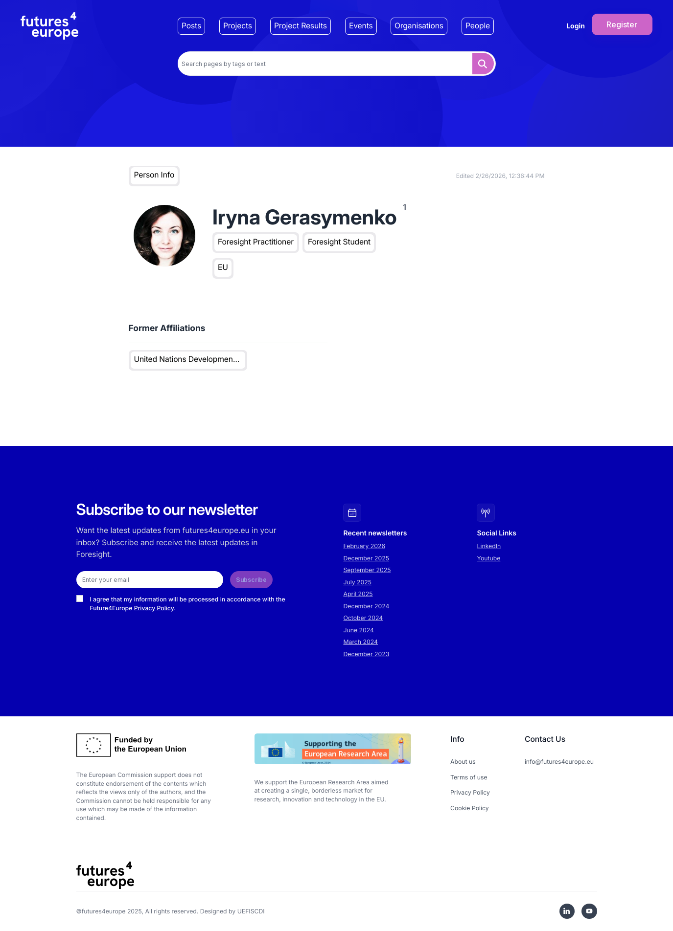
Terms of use (468, 777)
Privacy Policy (154, 608)
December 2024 (367, 606)
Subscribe (251, 579)
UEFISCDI (251, 911)
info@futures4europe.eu (559, 761)
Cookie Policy (469, 808)
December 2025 (367, 558)
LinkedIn (489, 546)
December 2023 (367, 654)
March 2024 (361, 641)
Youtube (489, 558)
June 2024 (359, 630)
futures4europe (104, 911)
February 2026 (365, 546)
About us (463, 761)
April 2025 (358, 594)
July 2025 (358, 582)
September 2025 (367, 570)
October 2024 (363, 617)
